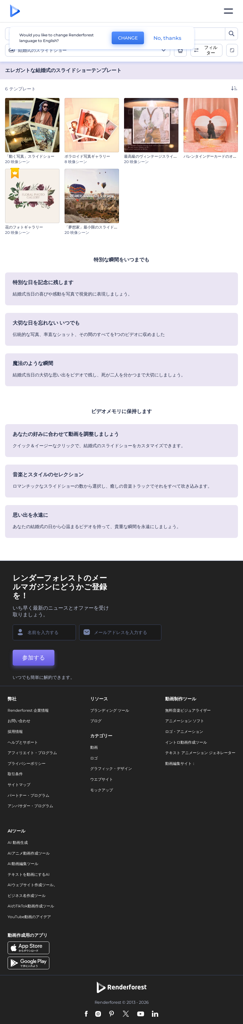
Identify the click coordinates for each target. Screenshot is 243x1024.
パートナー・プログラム (28, 795)
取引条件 (15, 773)
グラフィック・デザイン (111, 768)
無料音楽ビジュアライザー (188, 710)
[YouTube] (140, 1014)
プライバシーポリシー (27, 763)
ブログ (96, 720)
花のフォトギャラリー (24, 227)
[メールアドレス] (120, 632)
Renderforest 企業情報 (28, 710)
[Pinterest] (112, 1014)
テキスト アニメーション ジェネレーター (200, 752)
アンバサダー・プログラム (30, 805)
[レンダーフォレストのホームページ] (15, 11)
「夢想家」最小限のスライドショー (95, 227)
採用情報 (15, 731)
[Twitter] (125, 1014)
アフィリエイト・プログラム (32, 752)
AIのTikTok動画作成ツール (31, 906)
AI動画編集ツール (23, 863)
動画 (94, 747)
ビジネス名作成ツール (27, 895)
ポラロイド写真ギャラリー (87, 156)
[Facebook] (86, 1014)
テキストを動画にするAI (29, 874)
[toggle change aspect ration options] (232, 50)
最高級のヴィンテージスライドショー (156, 156)
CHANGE (128, 38)
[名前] (44, 632)
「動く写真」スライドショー (29, 156)
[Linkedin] (155, 1014)
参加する (33, 657)
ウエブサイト (101, 779)
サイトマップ (19, 784)
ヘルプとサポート (23, 742)
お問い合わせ (19, 720)
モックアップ (101, 790)
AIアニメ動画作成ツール (29, 853)
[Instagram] (98, 1014)
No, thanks (167, 38)
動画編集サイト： (180, 763)
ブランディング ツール (109, 710)
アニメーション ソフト (184, 720)
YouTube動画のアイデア (29, 916)
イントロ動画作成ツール (186, 742)
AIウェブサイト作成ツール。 (32, 884)
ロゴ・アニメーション (184, 731)
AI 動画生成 (18, 842)
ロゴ (94, 758)
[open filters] (206, 50)
